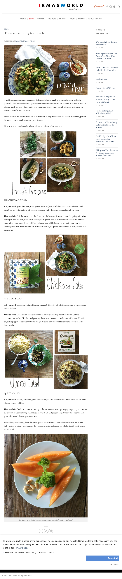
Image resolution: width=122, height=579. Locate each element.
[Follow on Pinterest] (114, 7)
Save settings (114, 564)
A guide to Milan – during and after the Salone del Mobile (106, 125)
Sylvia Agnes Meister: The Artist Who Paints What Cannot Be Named (106, 56)
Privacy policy (21, 548)
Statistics (20, 552)
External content (46, 552)
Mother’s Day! (101, 79)
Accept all (113, 558)
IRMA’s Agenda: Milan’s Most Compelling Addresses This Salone (106, 139)
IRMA (33, 41)
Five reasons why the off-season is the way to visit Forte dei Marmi (105, 99)
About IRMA (95, 19)
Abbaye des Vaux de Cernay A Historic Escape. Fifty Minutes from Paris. (107, 153)
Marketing (31, 552)
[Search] (119, 6)
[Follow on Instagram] (110, 7)
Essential (9, 552)
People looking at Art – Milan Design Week (105, 112)
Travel (40, 19)
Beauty (62, 19)
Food (72, 19)
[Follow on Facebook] (107, 7)
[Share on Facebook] (41, 531)
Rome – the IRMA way (105, 87)
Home (23, 19)
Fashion (52, 19)
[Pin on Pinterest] (50, 531)
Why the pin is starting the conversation (106, 43)
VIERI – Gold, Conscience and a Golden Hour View (107, 68)
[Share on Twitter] (46, 531)
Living (81, 19)
